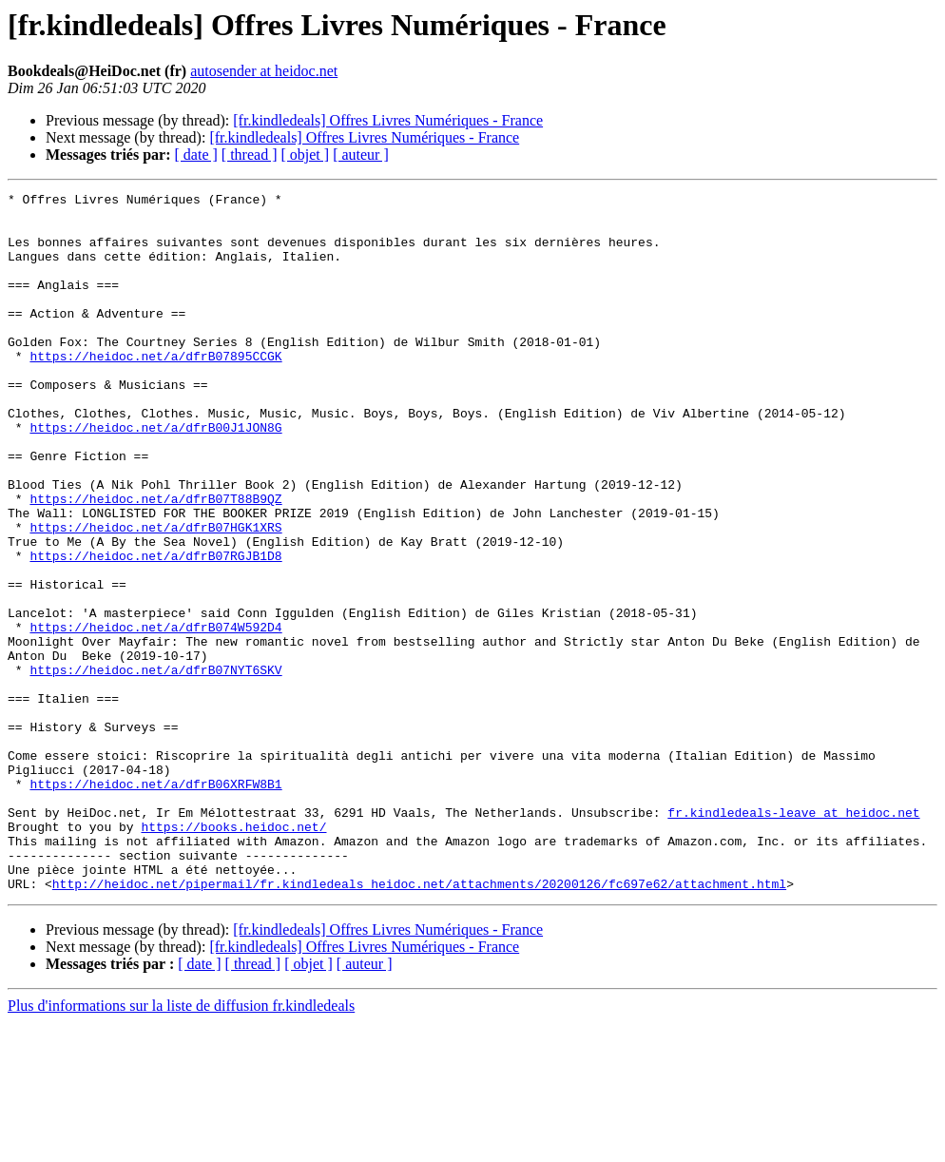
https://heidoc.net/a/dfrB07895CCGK (155, 389)
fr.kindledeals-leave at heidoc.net (793, 937)
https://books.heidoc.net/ (233, 954)
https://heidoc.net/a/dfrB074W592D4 (155, 715)
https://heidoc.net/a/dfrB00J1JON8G (155, 475)
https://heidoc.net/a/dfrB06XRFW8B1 (155, 903)
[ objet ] (304, 154)
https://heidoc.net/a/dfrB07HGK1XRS (155, 595)
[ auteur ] (361, 154)
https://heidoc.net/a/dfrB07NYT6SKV (155, 766)
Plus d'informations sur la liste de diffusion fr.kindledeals (181, 1145)
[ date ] (196, 154)
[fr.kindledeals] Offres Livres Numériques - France (388, 120)
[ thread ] (250, 154)
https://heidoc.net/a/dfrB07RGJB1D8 (155, 629)
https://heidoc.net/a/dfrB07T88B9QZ (155, 561)
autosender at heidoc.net (264, 71)
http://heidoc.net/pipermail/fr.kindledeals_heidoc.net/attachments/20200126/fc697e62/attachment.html (419, 1023)
